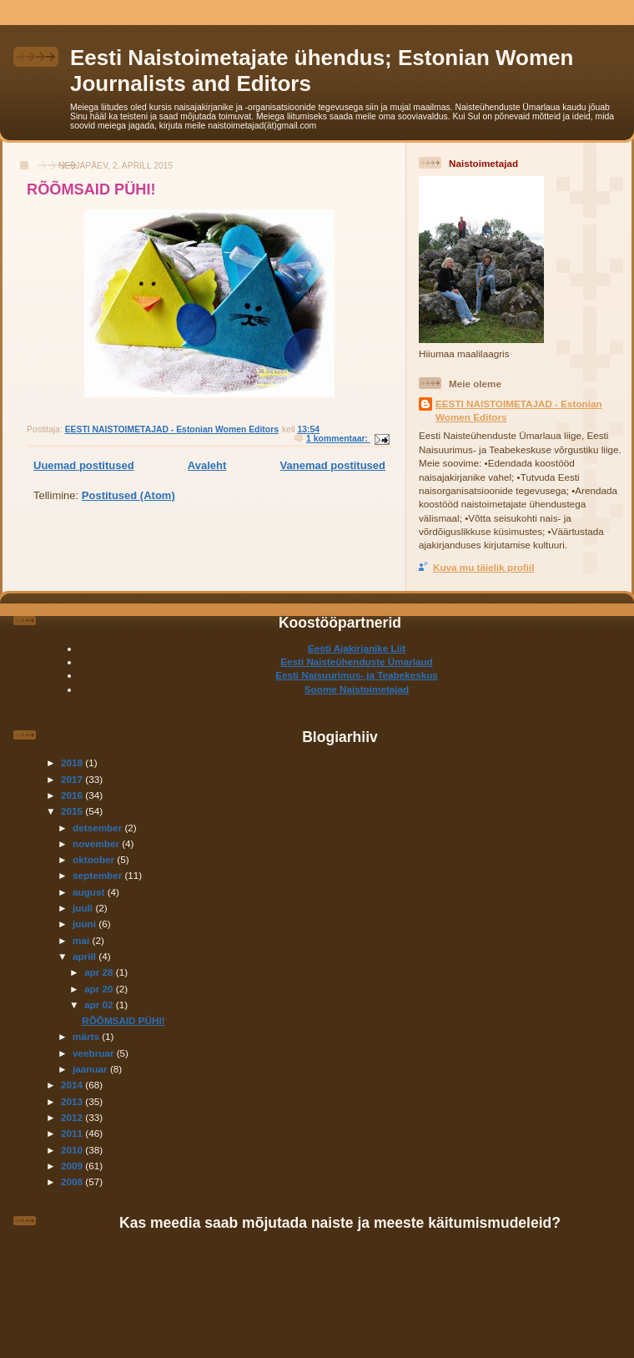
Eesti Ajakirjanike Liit (356, 648)
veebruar (95, 1053)
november (97, 843)
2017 (73, 779)
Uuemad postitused (83, 465)
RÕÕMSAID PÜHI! (91, 189)
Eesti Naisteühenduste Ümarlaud (356, 661)
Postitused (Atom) (128, 495)
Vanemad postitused (332, 465)
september (98, 875)
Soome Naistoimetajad (356, 689)
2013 (73, 1101)
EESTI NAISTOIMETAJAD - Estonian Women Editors (518, 410)
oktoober (95, 859)
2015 (73, 810)
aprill (85, 956)
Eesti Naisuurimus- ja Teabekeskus (356, 674)
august (90, 891)
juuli (84, 907)
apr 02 (100, 1004)
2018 (73, 762)
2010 (73, 1149)
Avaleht (207, 465)
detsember (98, 827)
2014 (73, 1084)
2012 (73, 1117)
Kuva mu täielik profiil (483, 567)
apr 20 (100, 988)
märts (87, 1036)
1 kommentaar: (338, 438)
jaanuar (91, 1068)
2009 (73, 1165)
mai (82, 940)
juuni (85, 923)
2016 (73, 795)
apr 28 (100, 972)
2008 (73, 1181)
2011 (73, 1133)
